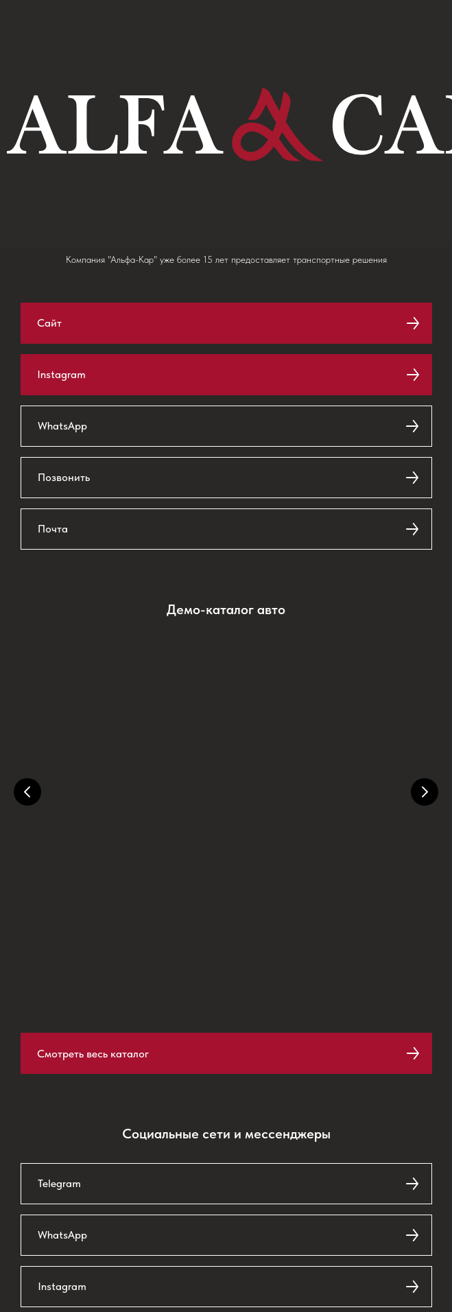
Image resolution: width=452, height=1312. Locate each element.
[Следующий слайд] (424, 792)
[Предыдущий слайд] (27, 792)
